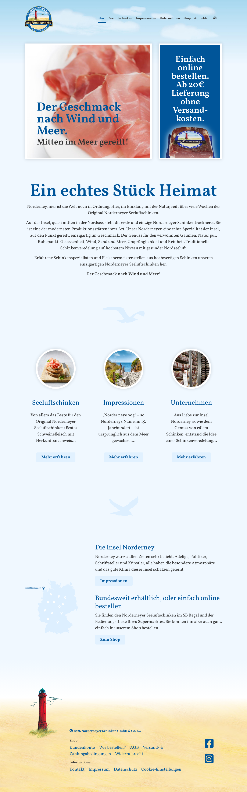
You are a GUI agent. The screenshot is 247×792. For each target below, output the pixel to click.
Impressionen (146, 18)
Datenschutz (125, 769)
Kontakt (77, 769)
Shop (187, 18)
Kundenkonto (82, 748)
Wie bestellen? (112, 748)
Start (102, 18)
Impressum (99, 769)
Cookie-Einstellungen (161, 769)
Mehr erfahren (55, 457)
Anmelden (202, 18)
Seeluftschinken (120, 18)
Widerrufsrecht (129, 754)
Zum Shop (110, 640)
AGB (134, 748)
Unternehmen (170, 18)
